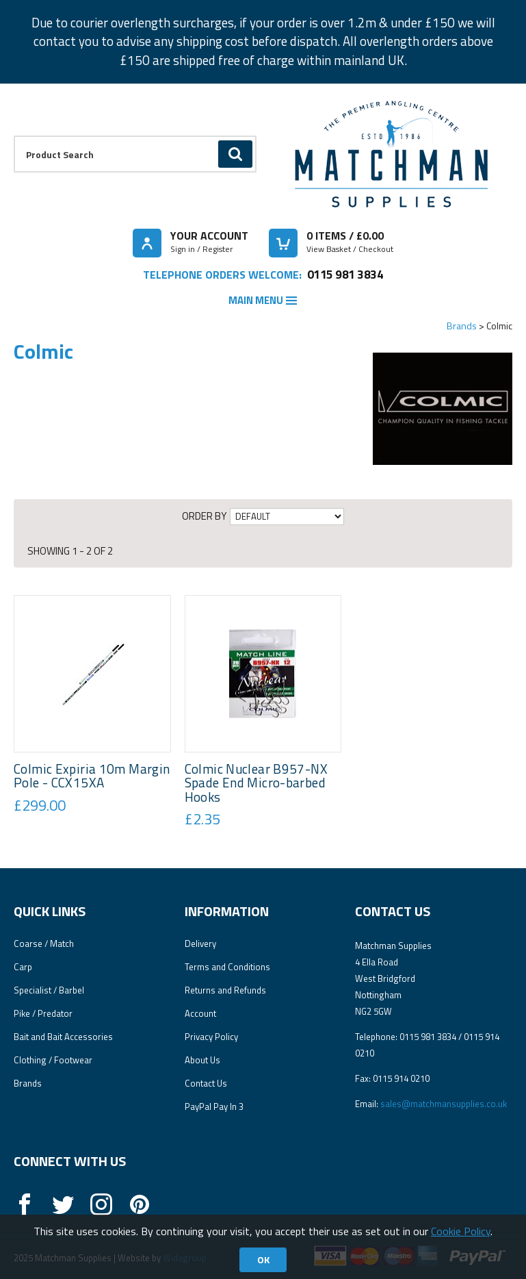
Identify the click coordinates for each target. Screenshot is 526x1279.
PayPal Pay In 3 (214, 1106)
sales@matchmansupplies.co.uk (443, 1104)
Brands (462, 325)
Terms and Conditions (227, 967)
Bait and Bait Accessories (63, 1036)
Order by (204, 516)
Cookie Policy (460, 1231)
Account (200, 1013)
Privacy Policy (211, 1036)
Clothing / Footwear (53, 1060)
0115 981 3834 (345, 274)
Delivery (200, 943)
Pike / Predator (43, 1013)
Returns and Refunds (225, 990)
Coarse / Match (44, 943)
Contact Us (206, 1083)
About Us (202, 1060)
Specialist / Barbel (49, 990)
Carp (23, 967)
